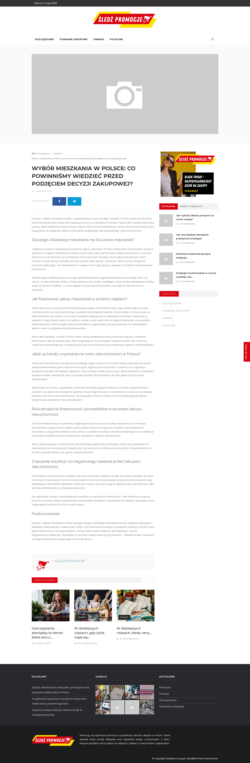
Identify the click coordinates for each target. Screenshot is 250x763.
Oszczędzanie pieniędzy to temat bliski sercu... (47, 632)
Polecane (116, 39)
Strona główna (40, 154)
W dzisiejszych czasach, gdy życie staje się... (89, 632)
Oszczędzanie (44, 39)
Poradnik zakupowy (74, 39)
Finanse (99, 39)
